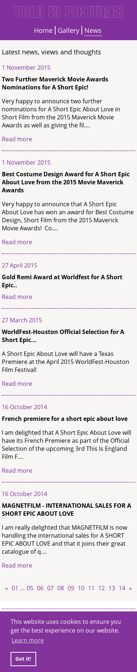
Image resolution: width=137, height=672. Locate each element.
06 (40, 588)
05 (30, 588)
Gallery (68, 30)
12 (101, 588)
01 (15, 588)
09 (71, 588)
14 (122, 588)
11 (91, 588)
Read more (17, 139)
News (93, 30)
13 (112, 588)
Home (43, 30)
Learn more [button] (28, 640)
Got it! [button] (23, 658)
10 (81, 588)
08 (60, 588)
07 (50, 588)
